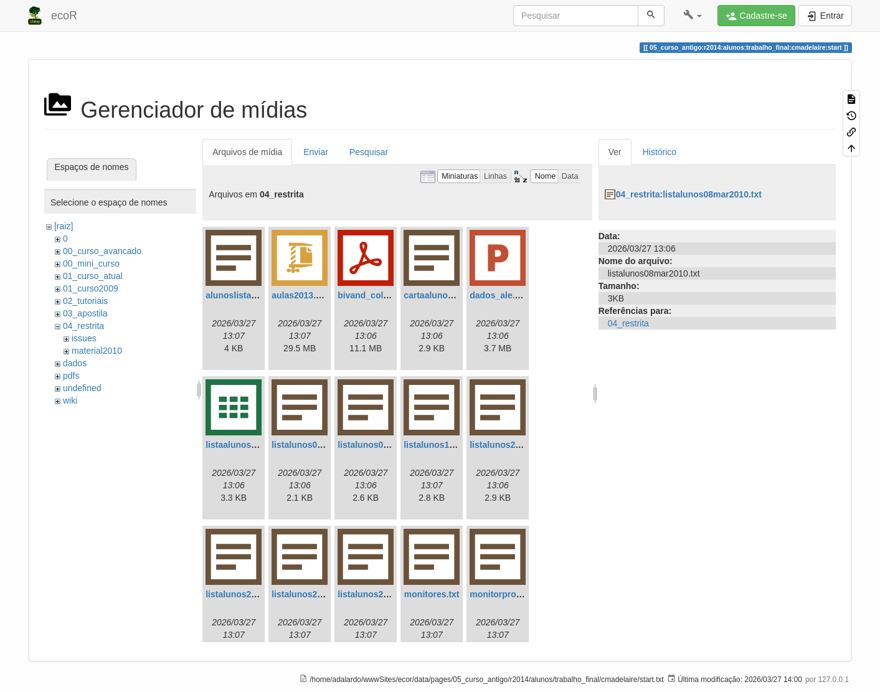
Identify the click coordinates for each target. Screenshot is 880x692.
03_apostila (85, 313)
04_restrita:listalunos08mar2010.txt (689, 194)
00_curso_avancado (102, 251)
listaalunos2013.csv (247, 445)
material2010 (97, 351)
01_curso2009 (90, 288)
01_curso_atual (93, 276)
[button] (693, 15)
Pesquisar (368, 152)
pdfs (71, 376)
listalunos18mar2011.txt (453, 445)
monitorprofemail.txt (512, 594)
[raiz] (63, 226)
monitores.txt (432, 594)
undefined (82, 388)
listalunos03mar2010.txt (321, 445)
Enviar (315, 152)
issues (84, 338)
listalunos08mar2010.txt (387, 445)
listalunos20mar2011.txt (519, 445)
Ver (615, 152)
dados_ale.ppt (499, 295)
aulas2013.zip (300, 295)
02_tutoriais (85, 301)
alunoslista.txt (235, 295)
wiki (70, 400)
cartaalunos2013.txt (444, 295)
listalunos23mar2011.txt (321, 594)
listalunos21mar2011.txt (255, 594)
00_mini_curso (91, 263)
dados (75, 363)
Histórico (659, 152)
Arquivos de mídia (247, 152)
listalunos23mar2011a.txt (390, 594)
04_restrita (83, 326)
